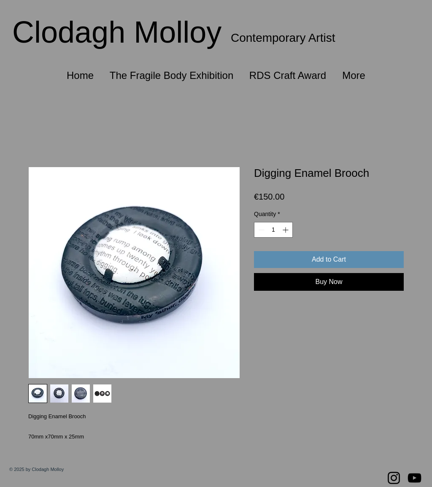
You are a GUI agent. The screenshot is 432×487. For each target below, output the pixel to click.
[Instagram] (394, 478)
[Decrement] (260, 229)
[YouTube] (414, 478)
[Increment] (286, 229)
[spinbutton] (273, 229)
